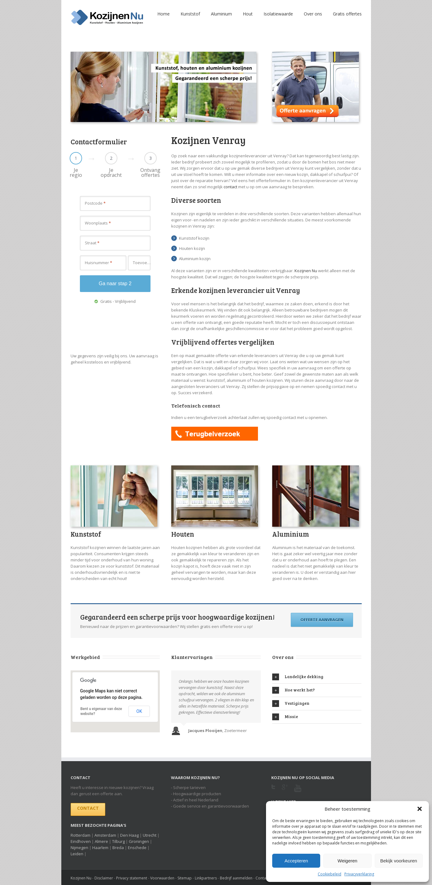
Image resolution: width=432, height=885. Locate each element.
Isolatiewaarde (278, 14)
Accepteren (296, 860)
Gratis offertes (347, 14)
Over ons (313, 14)
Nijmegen (79, 847)
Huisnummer (98, 262)
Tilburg (118, 841)
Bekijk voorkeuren (398, 860)
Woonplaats (98, 223)
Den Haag (129, 835)
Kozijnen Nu (306, 270)
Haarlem (100, 847)
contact (230, 187)
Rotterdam (80, 835)
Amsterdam (105, 835)
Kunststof (190, 14)
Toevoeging (142, 262)
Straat (92, 243)
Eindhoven (81, 841)
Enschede (137, 847)
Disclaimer (103, 878)
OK (139, 711)
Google (284, 790)
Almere (101, 841)
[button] (420, 809)
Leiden (77, 854)
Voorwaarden (162, 878)
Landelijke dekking (297, 677)
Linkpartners (206, 878)
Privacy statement (131, 878)
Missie (285, 716)
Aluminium (221, 14)
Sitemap (184, 878)
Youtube (297, 792)
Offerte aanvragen (321, 619)
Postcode (95, 203)
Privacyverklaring (359, 874)
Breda (118, 847)
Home (163, 14)
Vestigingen (290, 703)
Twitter (273, 788)
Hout (248, 14)
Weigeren (347, 860)
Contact (88, 808)
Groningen (139, 841)
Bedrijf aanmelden (236, 878)
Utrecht (149, 835)
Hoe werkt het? (293, 690)
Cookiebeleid (329, 874)
